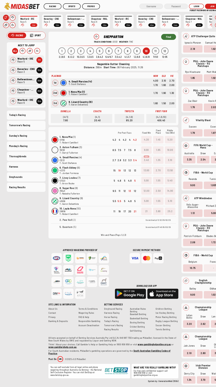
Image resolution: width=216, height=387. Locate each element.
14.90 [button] (170, 190)
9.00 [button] (192, 185)
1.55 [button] (158, 180)
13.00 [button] (146, 170)
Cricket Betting (137, 326)
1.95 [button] (158, 149)
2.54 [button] (203, 159)
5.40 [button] (170, 180)
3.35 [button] (189, 159)
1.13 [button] (193, 213)
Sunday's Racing (18, 135)
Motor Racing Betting (166, 317)
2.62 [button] (203, 323)
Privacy (52, 317)
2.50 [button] (158, 190)
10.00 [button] (170, 149)
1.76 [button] (193, 107)
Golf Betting (136, 330)
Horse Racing (110, 317)
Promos (91, 6)
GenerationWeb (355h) (168, 381)
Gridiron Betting (164, 308)
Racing (52, 6)
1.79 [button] (193, 132)
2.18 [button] (193, 48)
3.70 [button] (203, 379)
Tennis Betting (163, 329)
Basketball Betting (139, 318)
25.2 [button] (170, 211)
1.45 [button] (158, 139)
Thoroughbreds (17, 156)
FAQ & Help (83, 317)
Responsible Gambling (89, 321)
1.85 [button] (193, 77)
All (15, 50)
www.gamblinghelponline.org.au (154, 344)
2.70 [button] (158, 170)
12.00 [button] (147, 190)
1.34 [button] (189, 379)
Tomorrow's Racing (19, 125)
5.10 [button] (170, 200)
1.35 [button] (158, 159)
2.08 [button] (192, 242)
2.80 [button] (203, 352)
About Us (52, 308)
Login (196, 6)
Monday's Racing (18, 145)
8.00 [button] (146, 149)
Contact (52, 312)
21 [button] (146, 211)
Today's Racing (17, 114)
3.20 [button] (189, 323)
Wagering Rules (86, 312)
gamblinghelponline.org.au (146, 375)
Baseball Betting (138, 314)
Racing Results (17, 187)
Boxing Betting (137, 322)
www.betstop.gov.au (59, 375)
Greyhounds (15, 176)
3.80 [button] (158, 211)
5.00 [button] (146, 180)
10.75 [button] (193, 267)
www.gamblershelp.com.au (62, 347)
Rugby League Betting (167, 321)
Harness (13, 166)
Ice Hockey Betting (165, 312)
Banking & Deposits (58, 321)
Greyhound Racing (113, 308)
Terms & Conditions (88, 308)
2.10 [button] (189, 352)
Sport (37, 35)
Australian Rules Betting (138, 310)
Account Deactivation (88, 325)
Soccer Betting (163, 325)
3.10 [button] (170, 159)
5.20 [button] (170, 139)
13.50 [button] (170, 170)
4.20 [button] (146, 139)
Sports (71, 6)
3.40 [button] (146, 159)
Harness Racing (111, 312)
